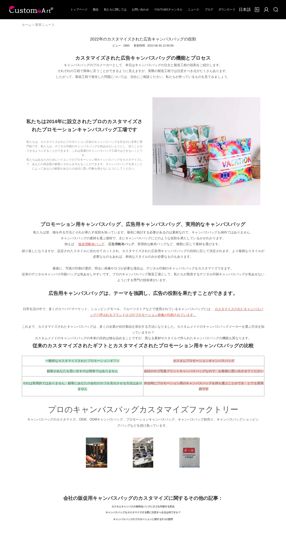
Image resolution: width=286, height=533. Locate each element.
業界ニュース (45, 25)
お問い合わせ (140, 9)
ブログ (209, 9)
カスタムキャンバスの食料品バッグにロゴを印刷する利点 (143, 506)
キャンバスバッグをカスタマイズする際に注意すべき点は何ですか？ (143, 512)
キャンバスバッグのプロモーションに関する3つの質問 (143, 519)
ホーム (27, 25)
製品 (95, 9)
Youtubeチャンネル (168, 9)
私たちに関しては (115, 9)
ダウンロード (226, 9)
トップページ (78, 9)
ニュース (193, 9)
